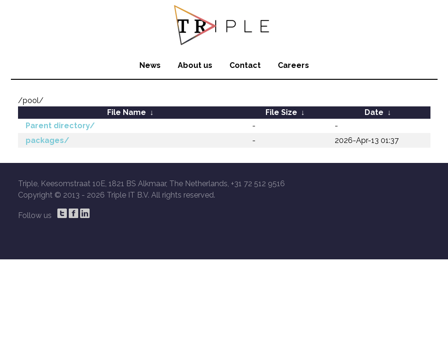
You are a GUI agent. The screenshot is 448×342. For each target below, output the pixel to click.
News (150, 65)
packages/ (47, 140)
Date (374, 112)
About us (195, 65)
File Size (281, 112)
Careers (293, 65)
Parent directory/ (60, 125)
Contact (245, 65)
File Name (126, 112)
